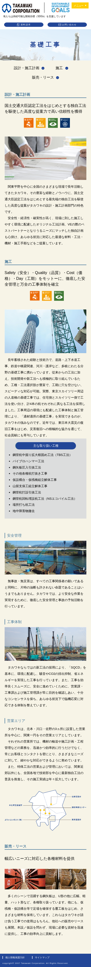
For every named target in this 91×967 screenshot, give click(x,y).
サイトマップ (42, 957)
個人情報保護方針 (15, 957)
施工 (59, 68)
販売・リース (43, 77)
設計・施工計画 (26, 68)
